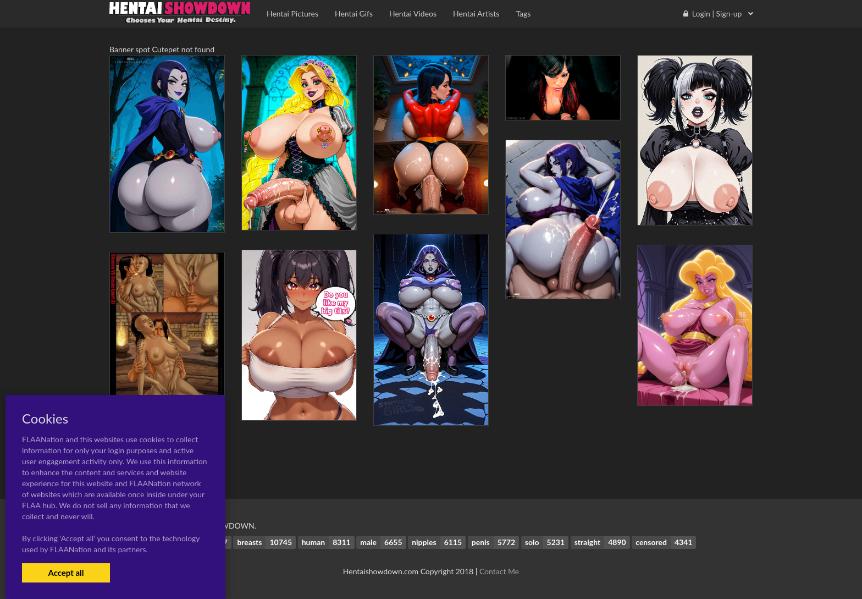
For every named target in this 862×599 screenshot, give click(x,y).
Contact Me (499, 571)
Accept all (66, 573)
